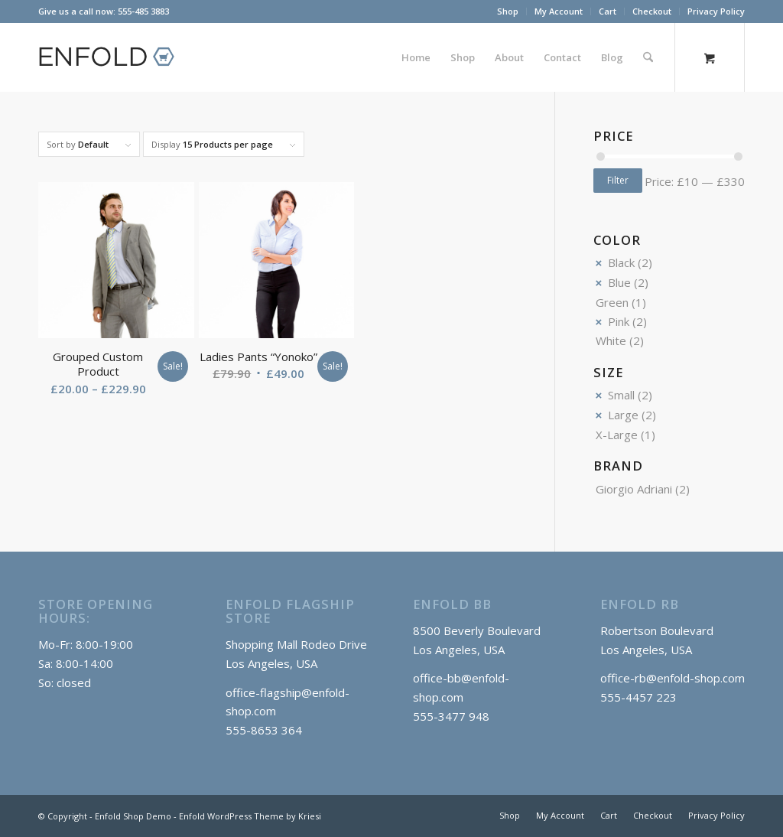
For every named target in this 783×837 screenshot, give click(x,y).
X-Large (617, 434)
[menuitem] (508, 11)
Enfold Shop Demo (133, 816)
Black (621, 262)
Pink (618, 321)
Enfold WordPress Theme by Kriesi (250, 816)
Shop (507, 11)
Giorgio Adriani (634, 489)
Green (612, 302)
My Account (558, 11)
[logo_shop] (113, 57)
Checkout (651, 11)
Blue (619, 282)
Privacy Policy (716, 11)
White (611, 340)
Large (623, 414)
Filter (618, 180)
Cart (607, 11)
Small (621, 394)
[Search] (648, 57)
